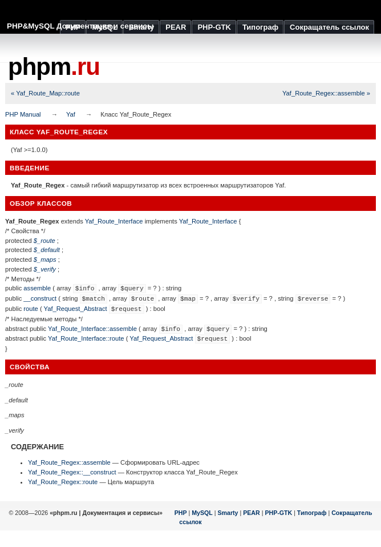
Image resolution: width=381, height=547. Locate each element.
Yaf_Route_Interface (114, 221)
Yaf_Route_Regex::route (63, 481)
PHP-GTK (278, 512)
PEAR (251, 512)
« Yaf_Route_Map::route (45, 93)
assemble (37, 288)
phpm (54, 66)
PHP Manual (23, 114)
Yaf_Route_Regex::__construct (72, 472)
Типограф (312, 512)
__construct (39, 298)
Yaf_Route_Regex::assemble (69, 462)
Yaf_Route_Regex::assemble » (326, 93)
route (30, 308)
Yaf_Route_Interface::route (86, 338)
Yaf (70, 114)
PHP (181, 512)
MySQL (202, 512)
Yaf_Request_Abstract (75, 308)
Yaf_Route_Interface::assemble (92, 328)
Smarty (227, 512)
